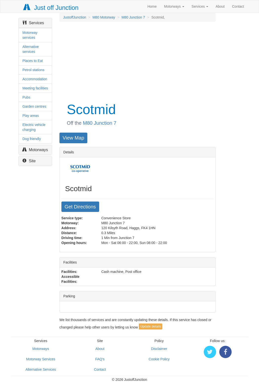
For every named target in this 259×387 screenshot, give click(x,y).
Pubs (26, 97)
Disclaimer (159, 349)
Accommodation (34, 79)
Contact (238, 6)
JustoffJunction (74, 17)
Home (152, 6)
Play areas (30, 116)
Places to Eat (32, 61)
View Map (73, 138)
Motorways (174, 6)
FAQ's (100, 359)
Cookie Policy (159, 359)
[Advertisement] (137, 61)
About (220, 6)
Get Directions (80, 206)
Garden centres (34, 106)
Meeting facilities (35, 88)
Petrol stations (33, 70)
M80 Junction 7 (133, 17)
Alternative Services (40, 369)
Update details (150, 326)
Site (29, 161)
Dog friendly (31, 139)
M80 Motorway (103, 17)
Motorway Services (40, 359)
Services (200, 6)
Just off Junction (51, 7)
